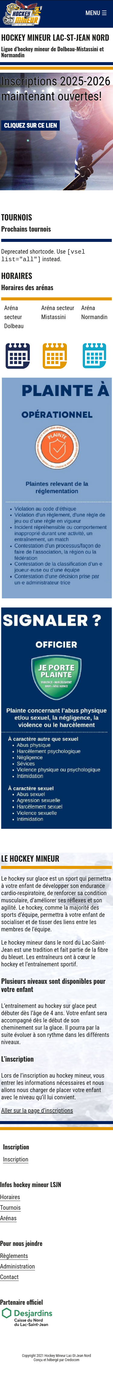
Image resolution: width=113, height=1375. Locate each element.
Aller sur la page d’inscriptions (37, 1111)
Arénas (8, 1219)
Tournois (10, 1208)
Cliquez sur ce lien (30, 125)
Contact (9, 1278)
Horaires (10, 1198)
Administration (17, 1267)
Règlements (14, 1257)
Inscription (15, 1160)
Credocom (72, 1361)
